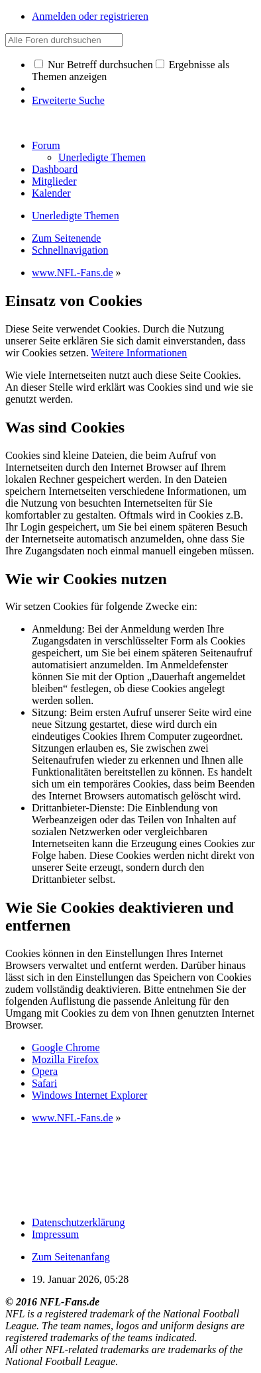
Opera (45, 1071)
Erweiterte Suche (68, 100)
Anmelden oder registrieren (90, 16)
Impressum (55, 1234)
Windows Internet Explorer (89, 1095)
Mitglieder (54, 181)
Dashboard (55, 169)
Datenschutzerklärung (78, 1222)
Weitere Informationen (139, 352)
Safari (44, 1083)
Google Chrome (66, 1047)
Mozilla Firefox (65, 1059)
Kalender (51, 193)
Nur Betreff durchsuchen (93, 64)
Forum (46, 145)
